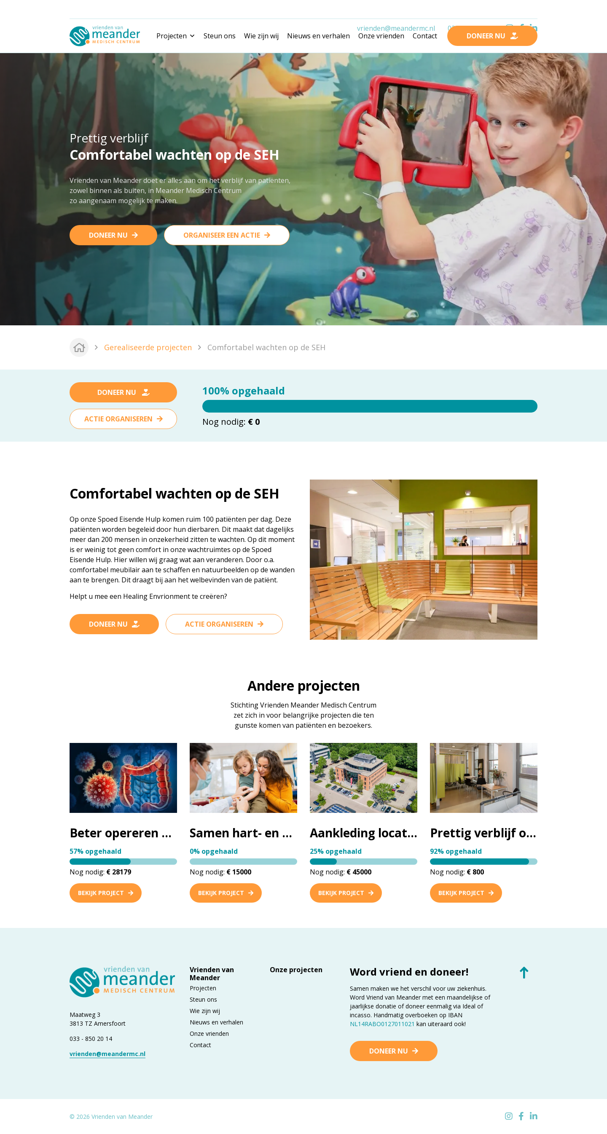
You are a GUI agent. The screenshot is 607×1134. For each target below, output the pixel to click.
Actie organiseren (118, 419)
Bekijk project (105, 893)
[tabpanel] (303, 188)
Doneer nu (108, 235)
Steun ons (220, 35)
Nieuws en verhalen (318, 35)
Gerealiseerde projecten (148, 347)
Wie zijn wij (261, 35)
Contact (425, 35)
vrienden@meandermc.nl (396, 9)
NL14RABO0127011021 (382, 1024)
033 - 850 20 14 (91, 1039)
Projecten (203, 988)
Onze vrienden (381, 35)
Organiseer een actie (221, 235)
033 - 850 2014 (470, 9)
